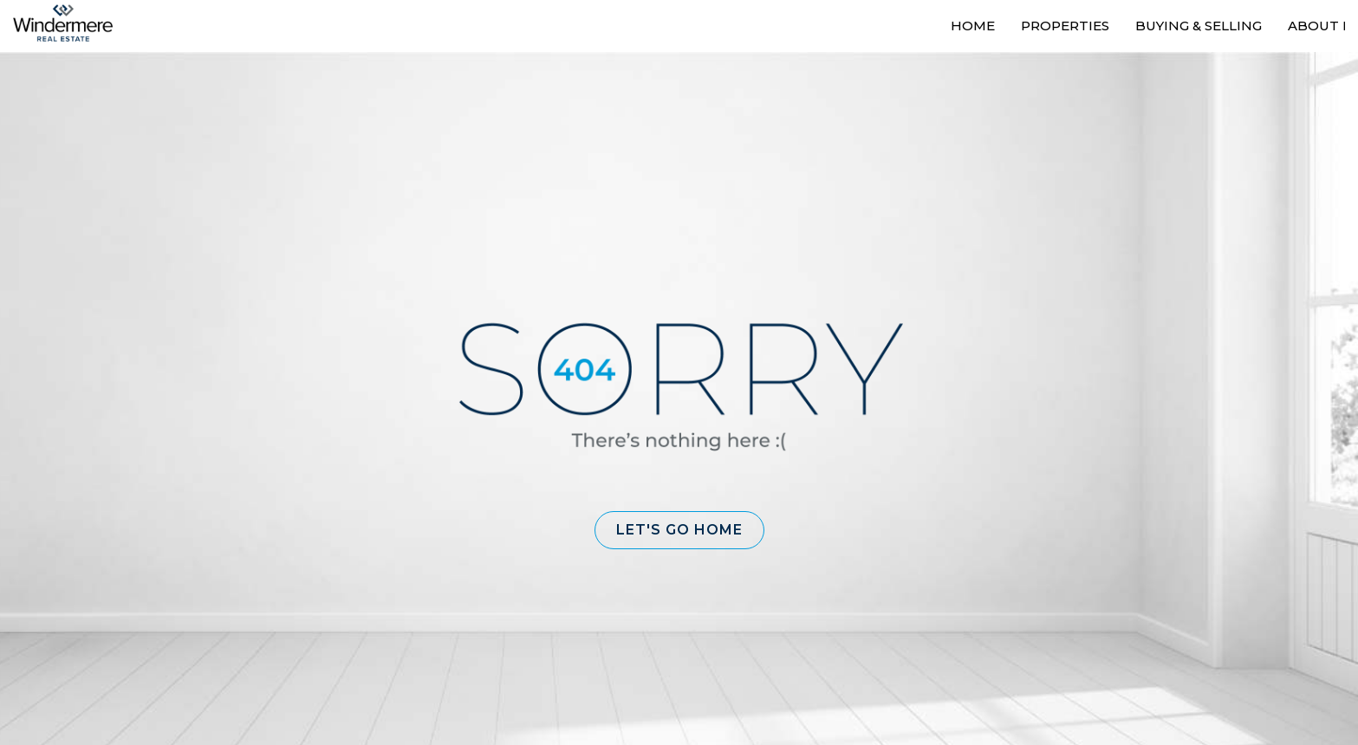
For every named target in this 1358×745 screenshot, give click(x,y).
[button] (679, 530)
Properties (1065, 25)
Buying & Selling (1198, 25)
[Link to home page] (71, 23)
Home (973, 25)
